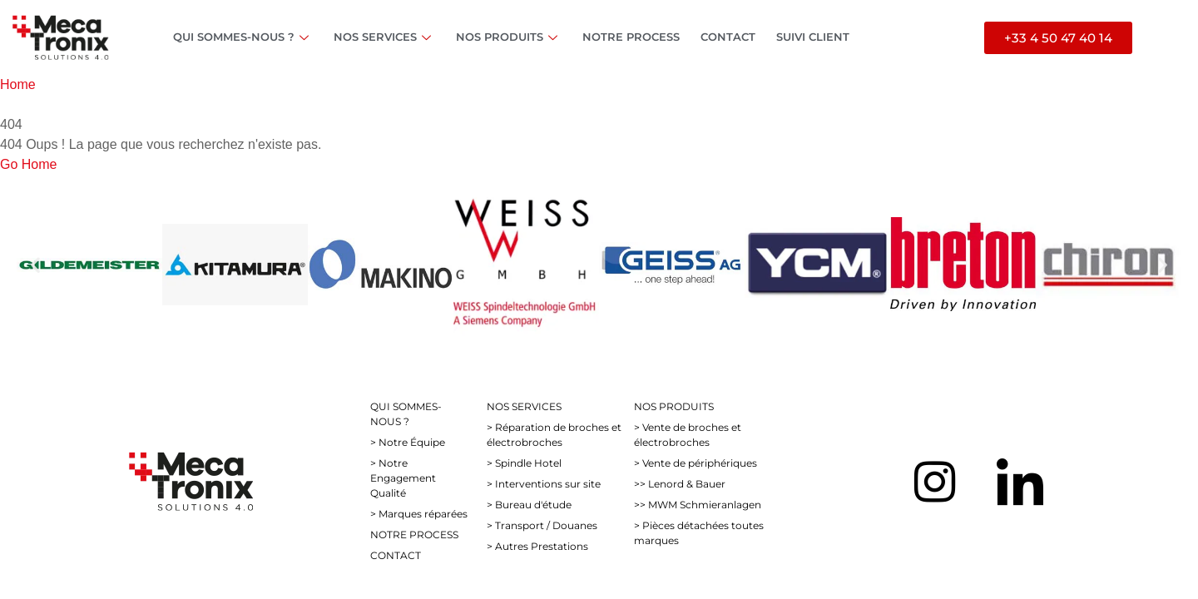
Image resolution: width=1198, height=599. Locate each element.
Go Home (28, 164)
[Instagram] (934, 481)
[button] (35, 264)
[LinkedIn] (1020, 481)
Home (18, 84)
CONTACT (727, 36)
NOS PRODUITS (509, 36)
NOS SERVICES (384, 36)
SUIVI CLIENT (812, 36)
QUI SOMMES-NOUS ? (243, 36)
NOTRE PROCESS (631, 36)
